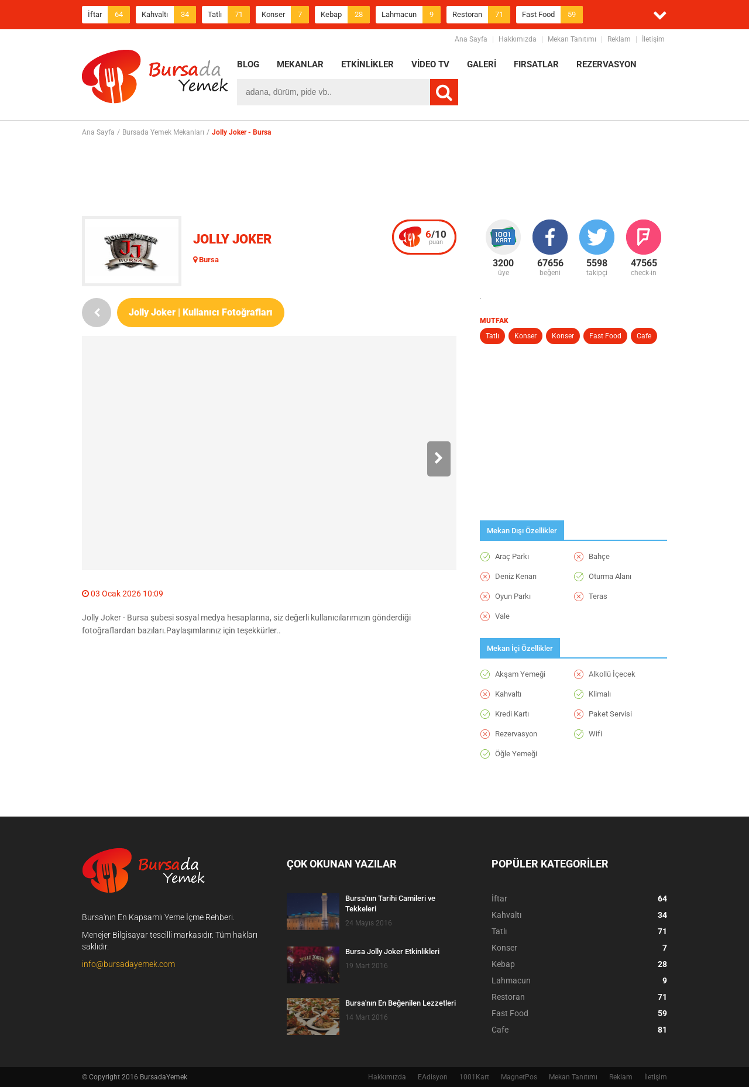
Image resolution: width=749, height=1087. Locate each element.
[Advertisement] (374, 176)
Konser (285, 14)
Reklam (619, 39)
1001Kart (474, 1077)
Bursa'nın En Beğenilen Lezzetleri (400, 1003)
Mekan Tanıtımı (572, 39)
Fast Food (552, 14)
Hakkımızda (518, 39)
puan (435, 237)
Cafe (644, 336)
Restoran (481, 14)
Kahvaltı (169, 14)
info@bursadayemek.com (128, 964)
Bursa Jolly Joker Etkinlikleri (392, 951)
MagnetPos (519, 1077)
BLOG (248, 64)
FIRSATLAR (536, 64)
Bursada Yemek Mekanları (163, 132)
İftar (109, 14)
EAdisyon (433, 1077)
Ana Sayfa (471, 39)
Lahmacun (411, 14)
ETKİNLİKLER (367, 64)
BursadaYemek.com (155, 79)
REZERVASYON (606, 64)
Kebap (345, 14)
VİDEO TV (430, 64)
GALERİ (481, 64)
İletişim (653, 39)
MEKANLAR (300, 64)
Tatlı (229, 14)
